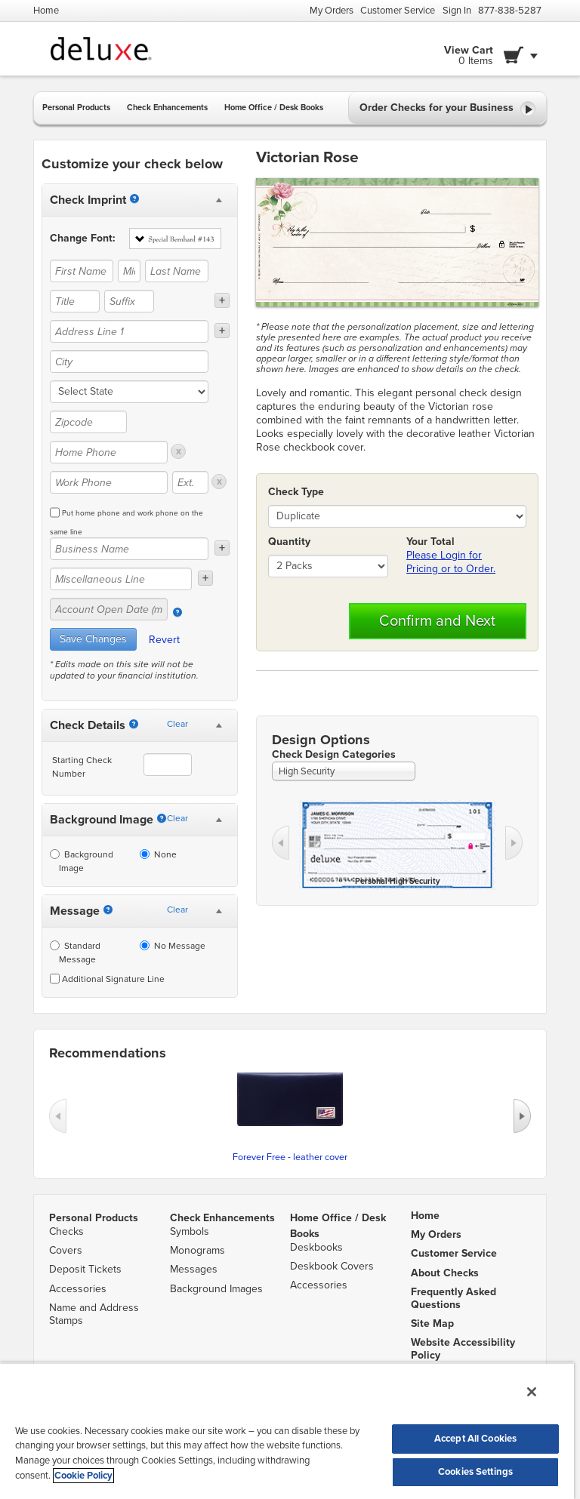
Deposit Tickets (85, 1269)
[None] (145, 854)
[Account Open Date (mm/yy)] (109, 609)
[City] (129, 361)
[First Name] (81, 271)
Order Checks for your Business (447, 108)
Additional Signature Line (107, 979)
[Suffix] (129, 301)
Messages (194, 1269)
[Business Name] (129, 548)
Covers (65, 1250)
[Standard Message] (55, 945)
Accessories (77, 1288)
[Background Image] (161, 818)
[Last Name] (176, 271)
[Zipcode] (88, 422)
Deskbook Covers (332, 1266)
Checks (66, 1231)
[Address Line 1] (129, 331)
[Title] (75, 301)
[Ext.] (190, 482)
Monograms (197, 1250)
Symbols (189, 1231)
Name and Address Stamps (94, 1314)
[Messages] (108, 909)
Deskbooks (316, 1247)
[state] (129, 391)
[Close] (531, 1391)
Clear (177, 724)
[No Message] (145, 945)
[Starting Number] (133, 724)
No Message (172, 945)
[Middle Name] (129, 271)
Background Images (216, 1288)
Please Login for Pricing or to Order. (450, 562)
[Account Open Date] (177, 612)
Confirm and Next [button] (437, 621)
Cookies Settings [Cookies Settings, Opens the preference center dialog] (475, 1472)
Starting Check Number (82, 767)
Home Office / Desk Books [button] (273, 107)
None (158, 854)
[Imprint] (134, 198)
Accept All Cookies (475, 1439)
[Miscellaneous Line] (121, 579)
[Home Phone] (109, 452)
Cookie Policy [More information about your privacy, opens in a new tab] (83, 1476)
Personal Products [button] (76, 107)
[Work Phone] (109, 482)
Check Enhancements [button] (167, 107)
